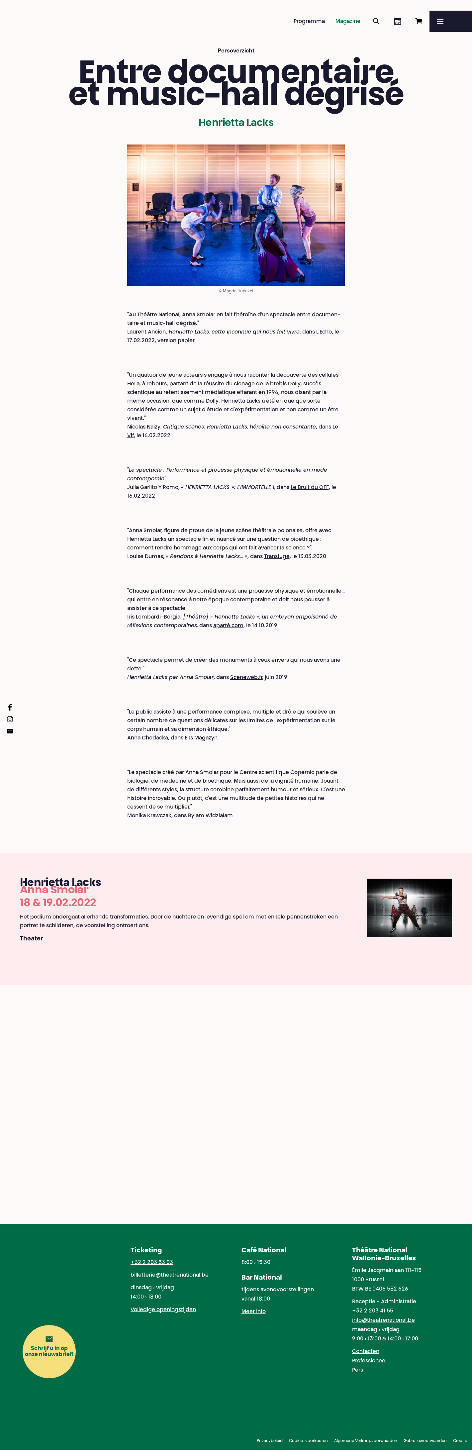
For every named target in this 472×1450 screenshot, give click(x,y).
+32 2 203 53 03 (152, 1262)
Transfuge (277, 556)
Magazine (347, 21)
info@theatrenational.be (383, 1320)
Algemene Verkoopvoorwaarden (365, 1441)
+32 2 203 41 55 (372, 1311)
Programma (309, 21)
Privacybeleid (270, 1441)
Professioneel (369, 1361)
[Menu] (450, 21)
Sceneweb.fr (246, 677)
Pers (357, 1370)
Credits (460, 1441)
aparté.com (228, 625)
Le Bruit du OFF (310, 487)
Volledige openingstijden (163, 1309)
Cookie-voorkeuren (308, 1441)
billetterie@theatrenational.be (170, 1275)
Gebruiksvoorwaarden (425, 1441)
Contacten (365, 1351)
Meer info (253, 1311)
